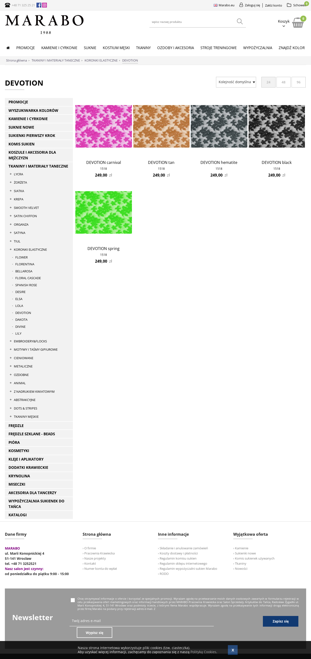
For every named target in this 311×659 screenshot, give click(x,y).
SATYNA (19, 233)
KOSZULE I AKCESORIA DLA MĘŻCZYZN (32, 155)
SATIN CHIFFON (25, 216)
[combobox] (236, 82)
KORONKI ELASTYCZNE (30, 249)
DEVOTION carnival (103, 162)
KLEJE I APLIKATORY (26, 459)
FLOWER (21, 257)
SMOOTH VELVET (26, 207)
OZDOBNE (21, 375)
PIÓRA (14, 442)
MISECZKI (17, 484)
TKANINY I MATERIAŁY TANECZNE (38, 166)
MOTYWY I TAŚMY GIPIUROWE (36, 349)
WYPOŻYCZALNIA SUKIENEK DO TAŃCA (36, 504)
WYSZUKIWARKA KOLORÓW (33, 110)
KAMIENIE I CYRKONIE (28, 118)
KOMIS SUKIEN (22, 144)
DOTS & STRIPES (25, 408)
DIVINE (20, 326)
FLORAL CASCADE (28, 278)
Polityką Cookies (203, 652)
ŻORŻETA (20, 182)
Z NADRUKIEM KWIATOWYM (34, 391)
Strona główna (16, 60)
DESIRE (20, 292)
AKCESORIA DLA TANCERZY (32, 492)
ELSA (18, 299)
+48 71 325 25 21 (23, 5)
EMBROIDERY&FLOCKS (30, 341)
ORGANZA (21, 224)
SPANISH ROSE (26, 285)
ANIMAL (20, 383)
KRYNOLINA (19, 475)
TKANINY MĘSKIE (26, 416)
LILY (18, 333)
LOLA (19, 305)
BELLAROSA (23, 271)
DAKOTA (21, 319)
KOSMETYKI (19, 450)
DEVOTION (23, 313)
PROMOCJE (18, 101)
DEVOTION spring (103, 248)
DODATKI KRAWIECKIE (28, 467)
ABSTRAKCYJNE (24, 400)
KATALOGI (18, 514)
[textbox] (235, 82)
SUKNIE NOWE (21, 127)
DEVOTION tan (161, 162)
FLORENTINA (24, 264)
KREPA (18, 199)
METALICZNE (23, 366)
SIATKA (19, 191)
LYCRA (18, 174)
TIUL (17, 241)
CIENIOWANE (23, 358)
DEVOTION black (277, 162)
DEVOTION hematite (218, 162)
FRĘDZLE (16, 425)
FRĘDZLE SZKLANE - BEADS (32, 433)
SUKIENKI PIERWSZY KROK (32, 135)
